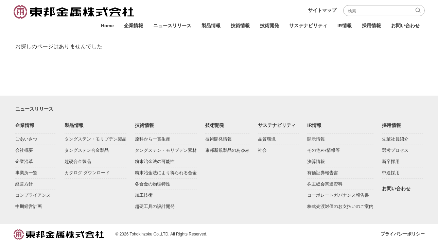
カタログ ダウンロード (87, 172)
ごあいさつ (26, 139)
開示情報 (316, 139)
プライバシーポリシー (403, 233)
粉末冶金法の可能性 (155, 161)
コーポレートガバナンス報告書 (338, 195)
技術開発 (269, 25)
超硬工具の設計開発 (155, 206)
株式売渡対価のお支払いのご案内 (340, 206)
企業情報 (133, 25)
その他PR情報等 (323, 150)
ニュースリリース (172, 25)
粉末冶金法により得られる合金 (166, 172)
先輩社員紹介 (395, 139)
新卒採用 (391, 161)
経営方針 (24, 183)
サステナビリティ (308, 25)
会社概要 (24, 150)
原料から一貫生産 (152, 139)
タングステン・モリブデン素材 (166, 150)
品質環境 (267, 139)
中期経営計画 (28, 206)
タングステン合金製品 (87, 150)
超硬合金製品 (78, 161)
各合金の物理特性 (152, 183)
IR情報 (344, 25)
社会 (262, 150)
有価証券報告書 (322, 172)
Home (107, 25)
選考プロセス (395, 150)
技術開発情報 (218, 139)
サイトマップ (322, 10)
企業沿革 (24, 161)
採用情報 (371, 25)
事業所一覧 (26, 172)
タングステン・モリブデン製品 (95, 139)
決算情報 (316, 161)
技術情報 (240, 25)
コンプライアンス (33, 195)
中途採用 (391, 172)
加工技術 (144, 195)
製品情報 (211, 25)
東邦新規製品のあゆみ (227, 150)
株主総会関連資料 (325, 183)
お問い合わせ (405, 25)
